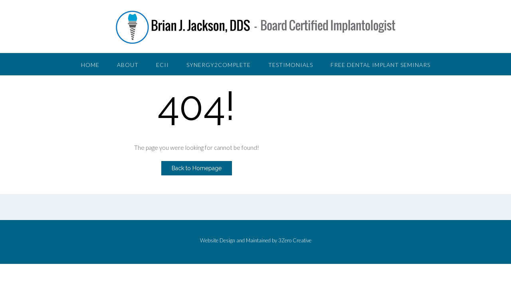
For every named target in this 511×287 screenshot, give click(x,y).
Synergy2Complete (218, 64)
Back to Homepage (197, 168)
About (128, 64)
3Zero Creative (294, 240)
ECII (162, 64)
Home (90, 64)
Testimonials (290, 64)
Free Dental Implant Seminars (380, 64)
